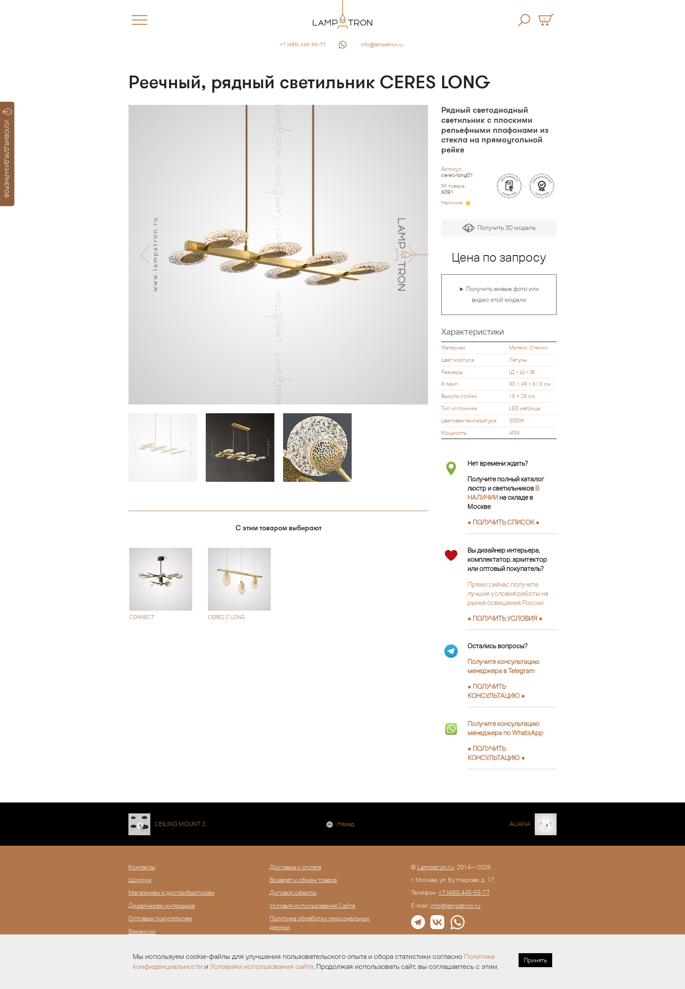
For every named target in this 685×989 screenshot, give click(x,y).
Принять (535, 960)
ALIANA (519, 823)
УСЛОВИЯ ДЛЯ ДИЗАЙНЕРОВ (7, 152)
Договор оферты (293, 892)
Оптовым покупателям (160, 918)
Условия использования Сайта (312, 905)
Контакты (141, 867)
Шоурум (140, 879)
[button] (144, 255)
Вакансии (142, 931)
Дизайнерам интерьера (161, 905)
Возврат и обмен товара (303, 879)
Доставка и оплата (295, 867)
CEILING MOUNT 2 (180, 823)
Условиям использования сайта (261, 966)
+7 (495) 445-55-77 (303, 44)
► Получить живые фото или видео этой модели (499, 294)
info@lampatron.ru (382, 44)
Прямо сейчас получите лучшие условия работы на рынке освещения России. (507, 593)
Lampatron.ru (435, 867)
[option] (278, 255)
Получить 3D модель (499, 228)
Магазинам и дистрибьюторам (171, 892)
